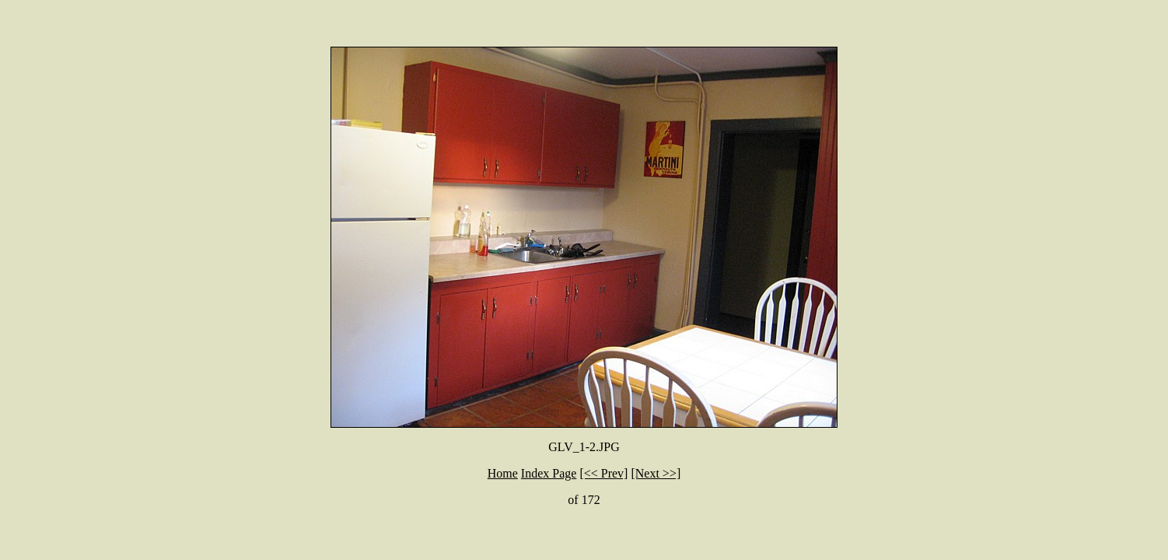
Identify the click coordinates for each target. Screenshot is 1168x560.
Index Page (549, 473)
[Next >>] (655, 473)
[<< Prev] (603, 473)
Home (503, 473)
